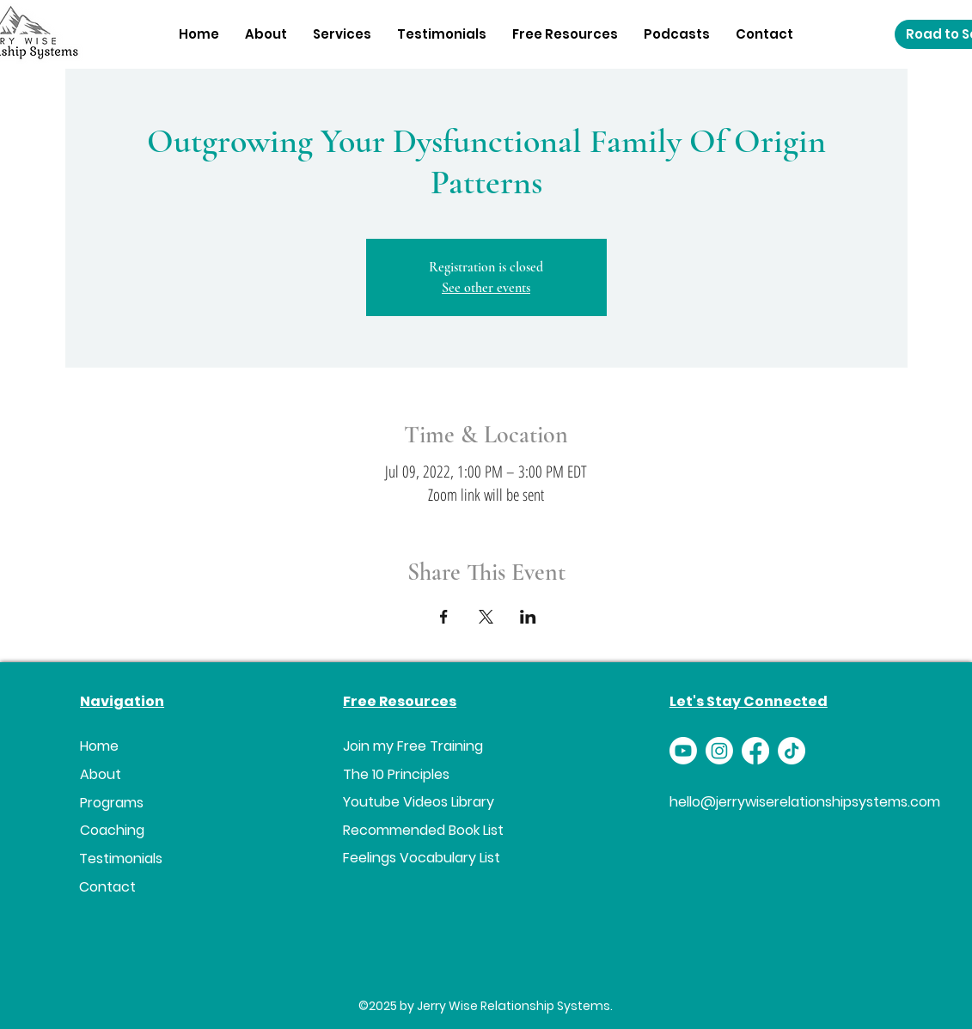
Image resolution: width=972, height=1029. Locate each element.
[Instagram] (719, 750)
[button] (342, 34)
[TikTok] (791, 750)
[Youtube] (683, 750)
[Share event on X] (486, 617)
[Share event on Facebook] (444, 617)
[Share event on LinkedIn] (528, 617)
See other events (486, 287)
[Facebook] (755, 750)
